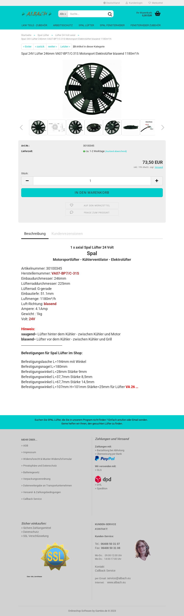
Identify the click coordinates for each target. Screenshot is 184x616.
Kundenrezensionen (67, 233)
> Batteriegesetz (30, 472)
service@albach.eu (119, 578)
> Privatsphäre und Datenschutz (39, 465)
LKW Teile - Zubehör (34, 25)
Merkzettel (155, 3)
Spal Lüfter (86, 25)
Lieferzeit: (27, 151)
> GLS (98, 469)
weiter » (52, 46)
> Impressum (28, 452)
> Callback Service (31, 498)
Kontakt (99, 566)
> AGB (24, 445)
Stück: (24, 173)
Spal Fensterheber (112, 25)
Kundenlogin (134, 3)
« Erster (27, 46)
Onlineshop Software (80, 610)
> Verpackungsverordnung (35, 478)
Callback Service (105, 570)
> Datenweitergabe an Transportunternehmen (46, 485)
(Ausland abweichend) (116, 151)
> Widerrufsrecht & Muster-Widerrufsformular (46, 458)
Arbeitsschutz (63, 25)
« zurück (39, 46)
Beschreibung (35, 233)
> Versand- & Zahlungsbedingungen (41, 492)
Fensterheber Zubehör (146, 25)
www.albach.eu (116, 582)
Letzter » (65, 46)
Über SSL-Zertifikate (34, 576)
